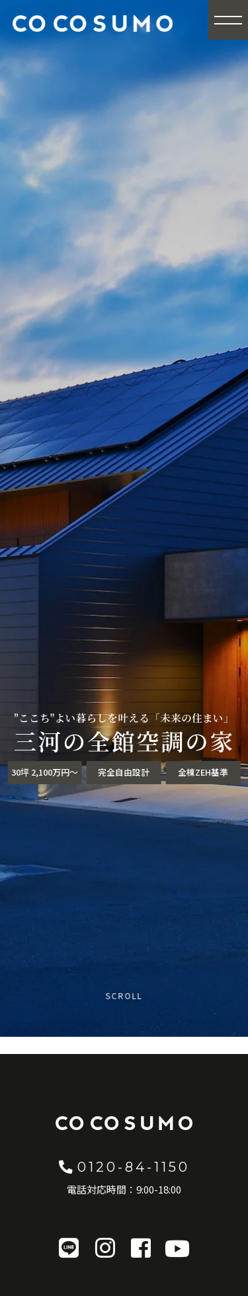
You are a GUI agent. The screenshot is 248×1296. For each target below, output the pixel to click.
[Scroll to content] (124, 1007)
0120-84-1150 (124, 1166)
